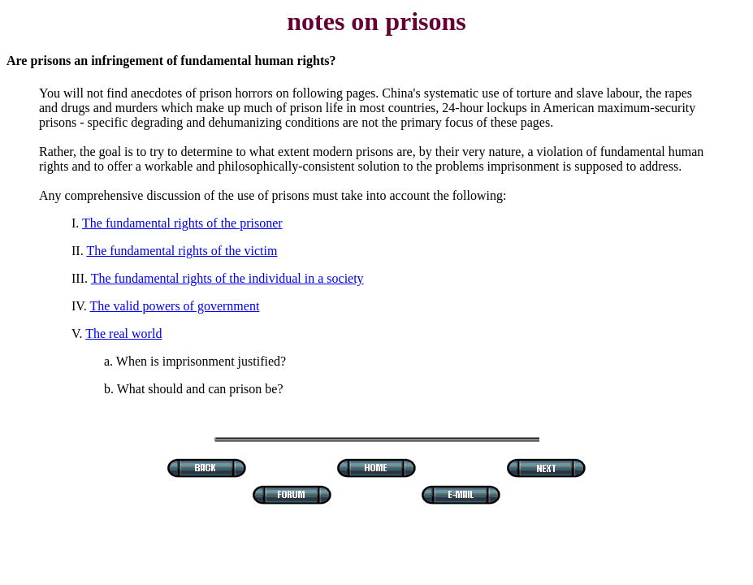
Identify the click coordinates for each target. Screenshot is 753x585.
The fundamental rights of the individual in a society (227, 278)
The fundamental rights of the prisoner (182, 223)
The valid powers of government (175, 306)
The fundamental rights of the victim (181, 251)
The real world (123, 333)
